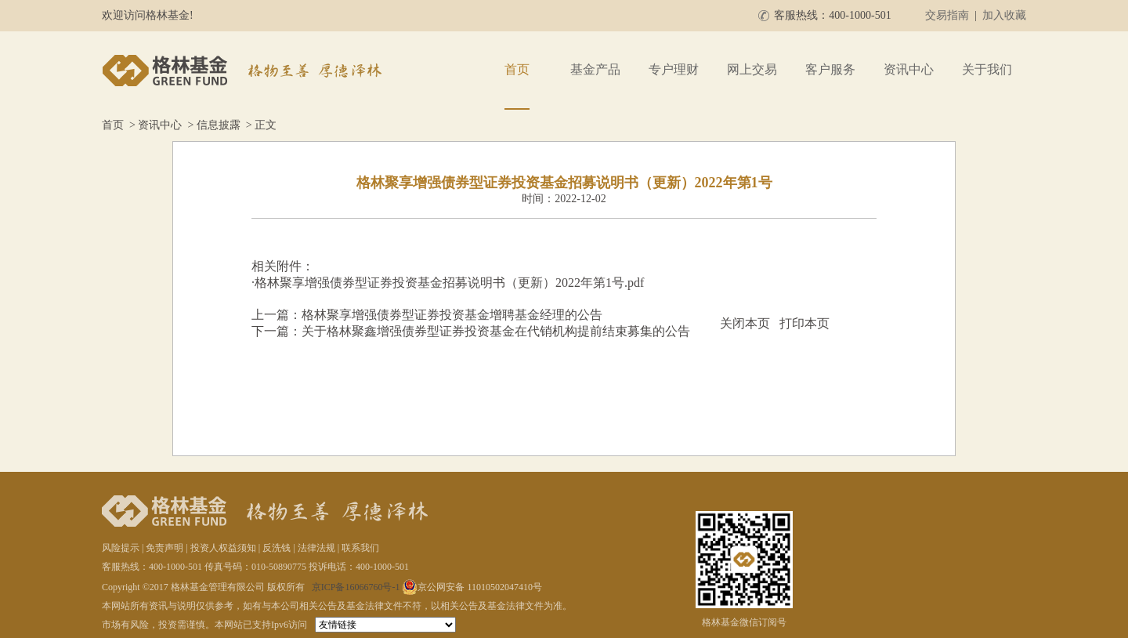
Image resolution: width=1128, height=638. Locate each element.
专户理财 (674, 69)
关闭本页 (745, 323)
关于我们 (987, 69)
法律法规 (316, 547)
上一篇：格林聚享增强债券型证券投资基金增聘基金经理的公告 (426, 314)
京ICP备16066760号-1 (356, 587)
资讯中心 (909, 69)
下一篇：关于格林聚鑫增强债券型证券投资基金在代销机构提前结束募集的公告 (470, 331)
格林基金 (244, 70)
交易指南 (947, 15)
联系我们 (360, 547)
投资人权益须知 (223, 547)
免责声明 (164, 547)
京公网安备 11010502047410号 (472, 587)
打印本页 (804, 323)
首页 (517, 69)
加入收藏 (1004, 15)
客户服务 (830, 69)
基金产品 (595, 69)
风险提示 (120, 547)
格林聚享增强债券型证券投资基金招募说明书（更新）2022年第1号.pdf (449, 282)
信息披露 (218, 125)
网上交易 (752, 69)
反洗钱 (276, 547)
